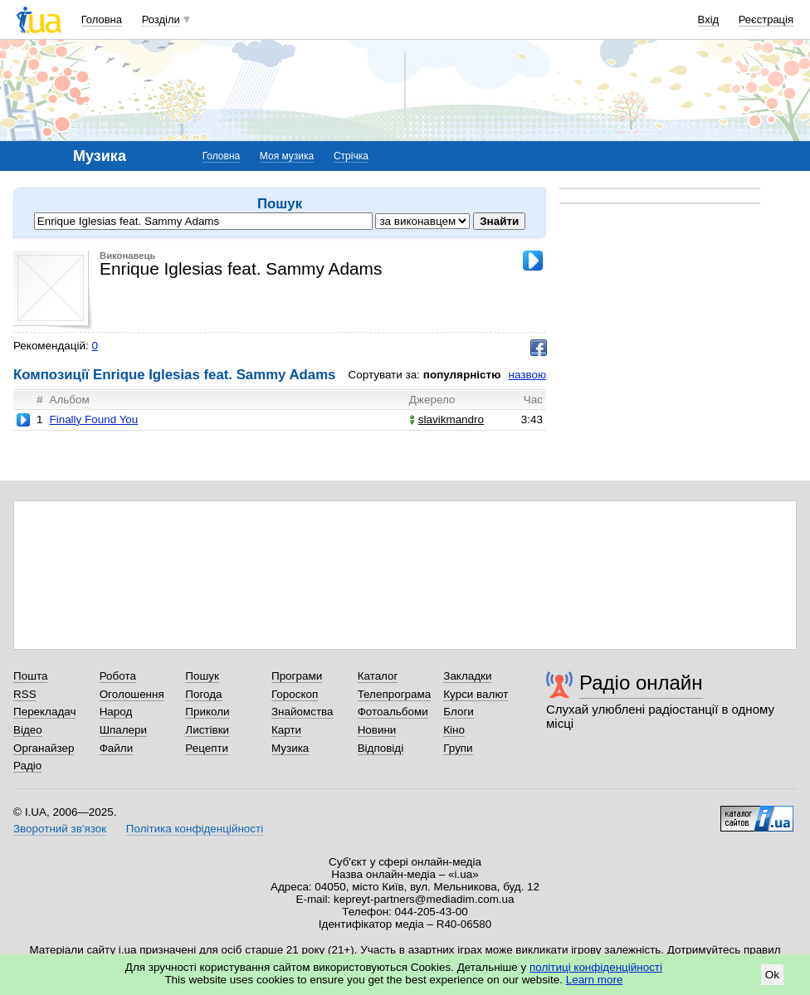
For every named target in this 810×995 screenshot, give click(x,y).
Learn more (594, 979)
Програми (296, 676)
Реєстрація (766, 19)
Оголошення (132, 694)
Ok (772, 974)
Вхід (709, 19)
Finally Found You (93, 419)
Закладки (467, 676)
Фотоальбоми (393, 711)
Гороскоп (294, 694)
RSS (25, 694)
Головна (101, 19)
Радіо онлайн (641, 682)
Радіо (27, 765)
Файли (117, 748)
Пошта (30, 676)
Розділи (161, 19)
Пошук (202, 676)
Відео (27, 730)
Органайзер (43, 748)
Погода (203, 694)
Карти (286, 730)
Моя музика (287, 156)
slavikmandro (446, 419)
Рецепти (206, 748)
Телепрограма (395, 694)
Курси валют (475, 694)
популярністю (462, 374)
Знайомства (302, 711)
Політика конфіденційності (194, 828)
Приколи (207, 711)
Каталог (378, 676)
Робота (118, 676)
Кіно (454, 730)
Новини (377, 730)
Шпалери (123, 730)
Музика (290, 748)
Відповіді (381, 748)
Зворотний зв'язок (59, 828)
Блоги (458, 711)
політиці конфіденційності (595, 967)
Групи (457, 748)
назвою (527, 374)
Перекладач (44, 711)
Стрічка (351, 156)
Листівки (207, 730)
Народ (116, 711)
